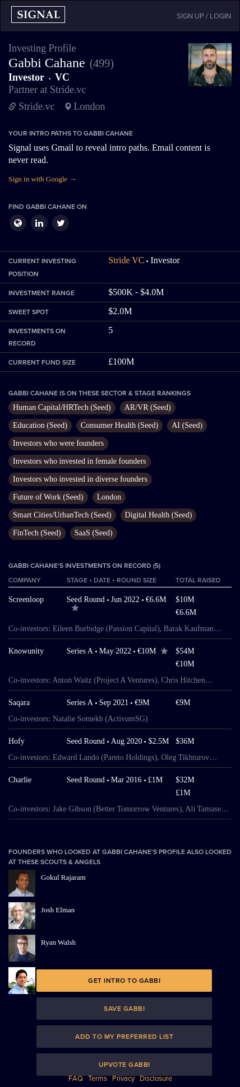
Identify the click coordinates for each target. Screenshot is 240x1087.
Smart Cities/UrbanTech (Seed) (62, 515)
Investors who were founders (58, 443)
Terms (97, 1078)
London (109, 497)
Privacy (123, 1078)
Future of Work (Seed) (48, 497)
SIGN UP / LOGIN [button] (204, 16)
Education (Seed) (40, 425)
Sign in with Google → (42, 179)
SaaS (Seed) (94, 533)
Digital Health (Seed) (158, 515)
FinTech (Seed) (37, 533)
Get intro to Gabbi (124, 981)
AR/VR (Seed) (147, 407)
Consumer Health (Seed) (119, 425)
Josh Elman (58, 910)
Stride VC (126, 260)
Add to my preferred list (124, 1037)
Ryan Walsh (58, 942)
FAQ (75, 1078)
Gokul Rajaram (63, 877)
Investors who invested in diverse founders (80, 479)
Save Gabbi (124, 1009)
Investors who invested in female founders (79, 461)
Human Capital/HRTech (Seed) (62, 407)
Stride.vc (37, 106)
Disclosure (156, 1078)
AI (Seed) (187, 425)
